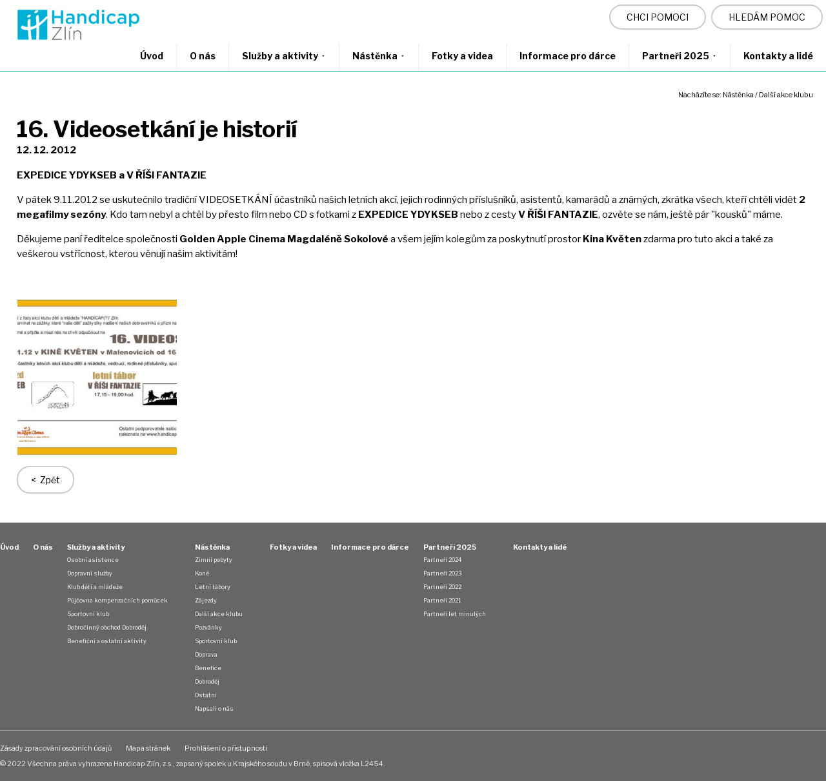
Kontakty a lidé (778, 55)
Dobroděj (207, 681)
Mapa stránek (148, 748)
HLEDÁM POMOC (767, 17)
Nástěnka (378, 55)
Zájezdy (206, 600)
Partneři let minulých (454, 613)
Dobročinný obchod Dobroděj (106, 627)
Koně (202, 573)
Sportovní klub (88, 613)
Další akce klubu (786, 94)
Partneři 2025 (679, 55)
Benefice (208, 667)
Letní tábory (212, 586)
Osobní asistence (93, 559)
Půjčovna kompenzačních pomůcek (117, 600)
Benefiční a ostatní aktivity (106, 640)
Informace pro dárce (567, 55)
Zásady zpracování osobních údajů (56, 748)
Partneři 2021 (442, 600)
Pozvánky (208, 627)
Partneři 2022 (442, 586)
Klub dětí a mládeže (95, 586)
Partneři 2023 (442, 573)
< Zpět (45, 479)
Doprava (206, 654)
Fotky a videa (462, 55)
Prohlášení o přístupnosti (226, 748)
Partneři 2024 (442, 559)
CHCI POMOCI (658, 17)
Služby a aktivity (284, 55)
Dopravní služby (89, 573)
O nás (203, 55)
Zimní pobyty (213, 559)
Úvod (151, 55)
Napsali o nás (214, 708)
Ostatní (206, 695)
